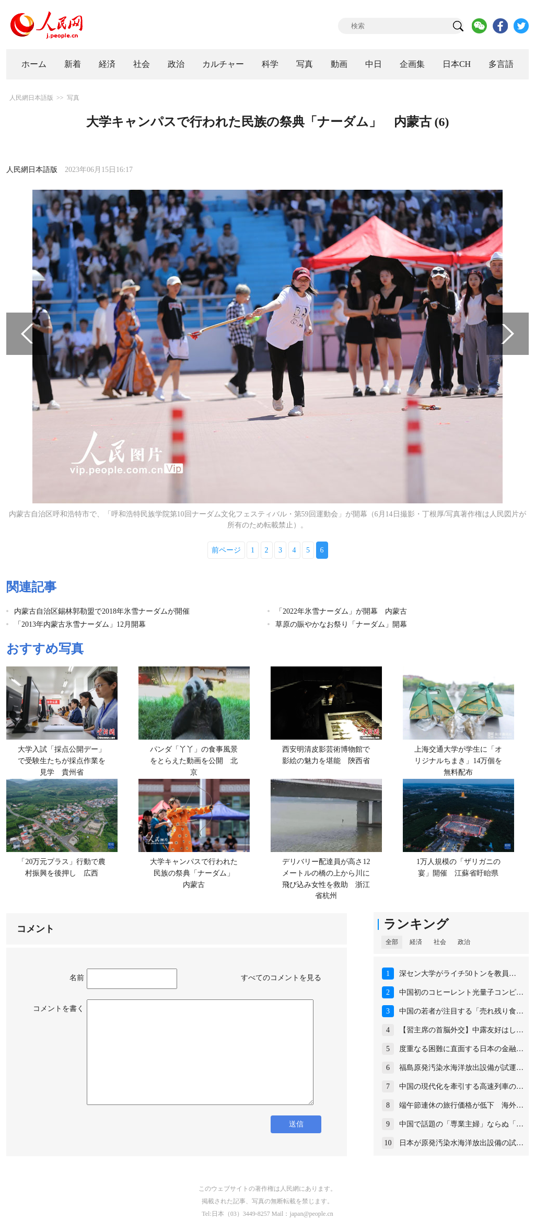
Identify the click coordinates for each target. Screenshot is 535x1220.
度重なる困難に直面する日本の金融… (461, 1049)
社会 (141, 64)
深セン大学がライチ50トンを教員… (457, 973)
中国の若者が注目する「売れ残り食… (461, 1011)
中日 (373, 64)
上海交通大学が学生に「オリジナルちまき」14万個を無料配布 (458, 760)
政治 (176, 64)
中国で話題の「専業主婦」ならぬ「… (461, 1124)
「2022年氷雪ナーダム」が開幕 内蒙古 (341, 611)
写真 (304, 64)
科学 (270, 64)
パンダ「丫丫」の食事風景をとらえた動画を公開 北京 (194, 760)
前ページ (226, 550)
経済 (107, 64)
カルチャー (223, 64)
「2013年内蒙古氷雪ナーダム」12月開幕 (80, 624)
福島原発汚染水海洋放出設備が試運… (461, 1068)
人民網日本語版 (31, 97)
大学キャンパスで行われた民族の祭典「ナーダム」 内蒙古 (195, 873)
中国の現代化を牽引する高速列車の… (461, 1086)
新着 (72, 64)
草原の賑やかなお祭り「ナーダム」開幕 (341, 624)
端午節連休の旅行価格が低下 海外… (461, 1105)
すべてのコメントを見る (281, 978)
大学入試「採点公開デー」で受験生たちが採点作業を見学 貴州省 (62, 760)
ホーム (33, 64)
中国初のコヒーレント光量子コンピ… (461, 992)
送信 (296, 1124)
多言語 (501, 64)
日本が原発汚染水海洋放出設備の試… (461, 1143)
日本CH (457, 64)
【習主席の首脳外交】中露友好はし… (461, 1030)
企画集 (412, 64)
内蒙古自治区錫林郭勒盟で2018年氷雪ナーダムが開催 (102, 611)
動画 (339, 64)
